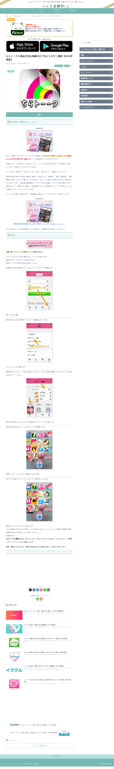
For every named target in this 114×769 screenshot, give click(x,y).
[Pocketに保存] (41, 589)
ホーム (20, 766)
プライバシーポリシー (9, 766)
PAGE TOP (57, 759)
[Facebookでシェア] (34, 589)
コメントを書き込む (39, 747)
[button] (48, 589)
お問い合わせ (28, 766)
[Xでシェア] (30, 589)
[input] (96, 43)
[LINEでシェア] (44, 589)
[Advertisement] (39, 570)
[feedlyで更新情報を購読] (37, 599)
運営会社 (36, 766)
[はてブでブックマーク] (37, 589)
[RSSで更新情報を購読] (41, 599)
